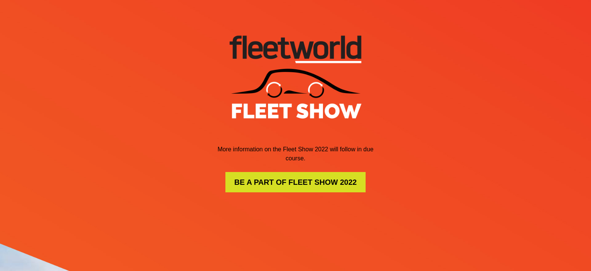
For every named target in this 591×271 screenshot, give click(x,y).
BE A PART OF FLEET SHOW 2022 (295, 182)
